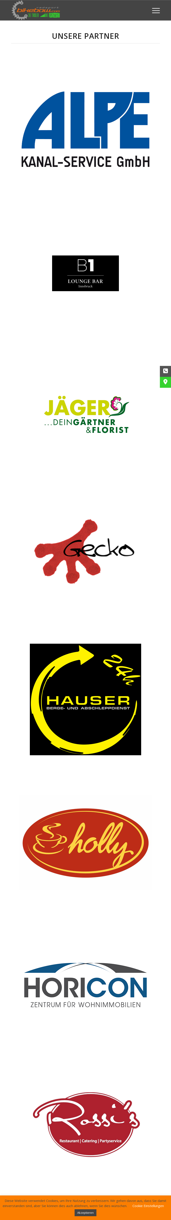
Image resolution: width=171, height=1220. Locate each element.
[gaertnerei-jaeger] (85, 414)
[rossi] (85, 1126)
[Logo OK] (85, 985)
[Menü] (154, 10)
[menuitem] (154, 10)
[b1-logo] (85, 273)
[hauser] (85, 699)
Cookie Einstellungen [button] (148, 1205)
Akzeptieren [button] (85, 1213)
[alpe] (85, 128)
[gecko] (85, 554)
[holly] (85, 844)
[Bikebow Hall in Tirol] (35, 10)
